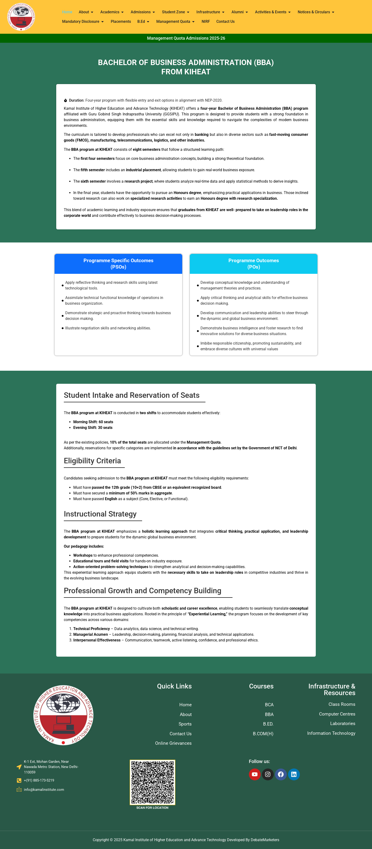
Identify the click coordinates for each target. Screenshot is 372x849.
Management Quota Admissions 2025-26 (186, 38)
